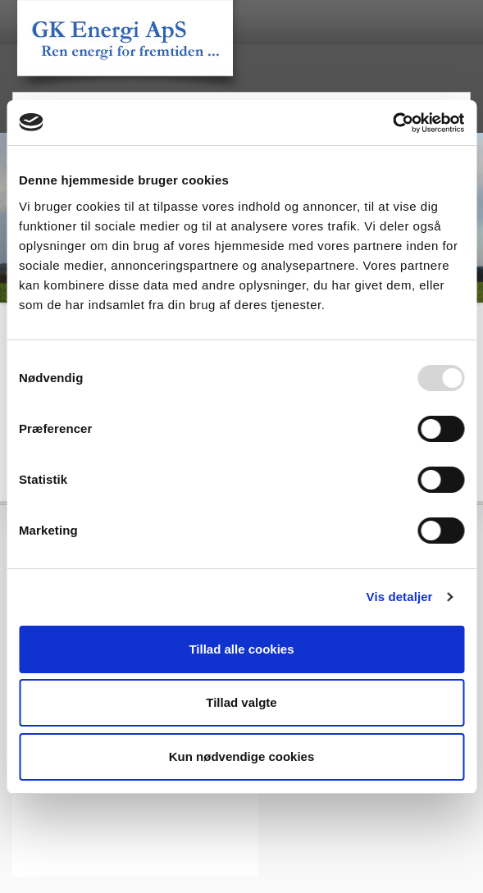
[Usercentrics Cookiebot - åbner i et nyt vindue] (392, 123)
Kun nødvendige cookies (242, 756)
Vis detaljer (400, 597)
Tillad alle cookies (241, 649)
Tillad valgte (241, 702)
